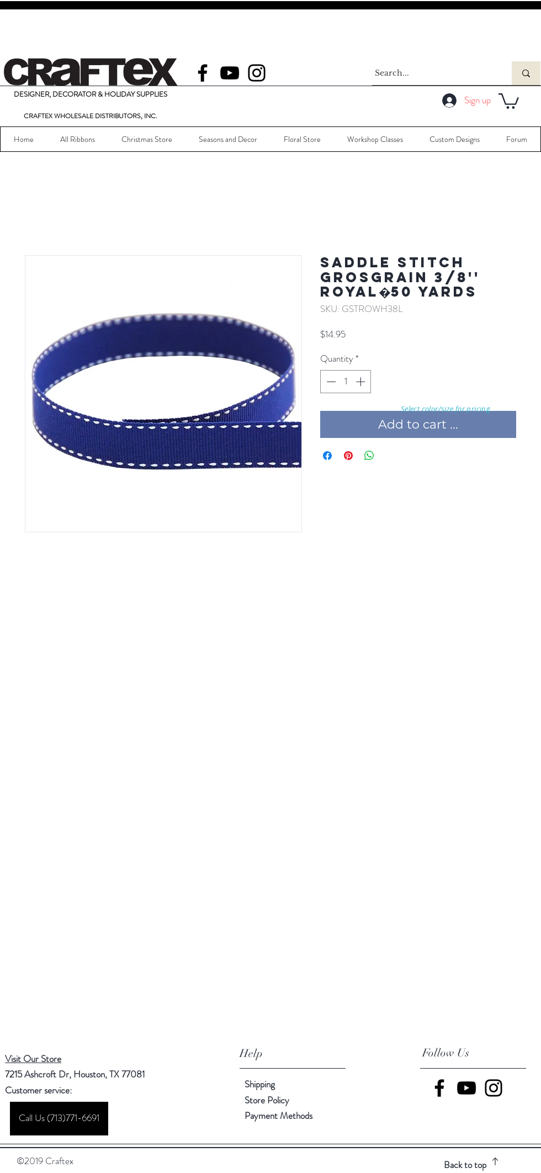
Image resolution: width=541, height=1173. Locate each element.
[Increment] (361, 382)
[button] (508, 100)
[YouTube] (229, 72)
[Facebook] (202, 72)
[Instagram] (256, 72)
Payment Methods (280, 1115)
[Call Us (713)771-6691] (59, 1118)
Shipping (260, 1084)
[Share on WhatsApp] (369, 455)
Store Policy (267, 1100)
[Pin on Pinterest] (348, 455)
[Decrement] (330, 382)
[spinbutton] (345, 382)
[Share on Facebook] (327, 455)
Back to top (465, 1164)
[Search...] (432, 73)
